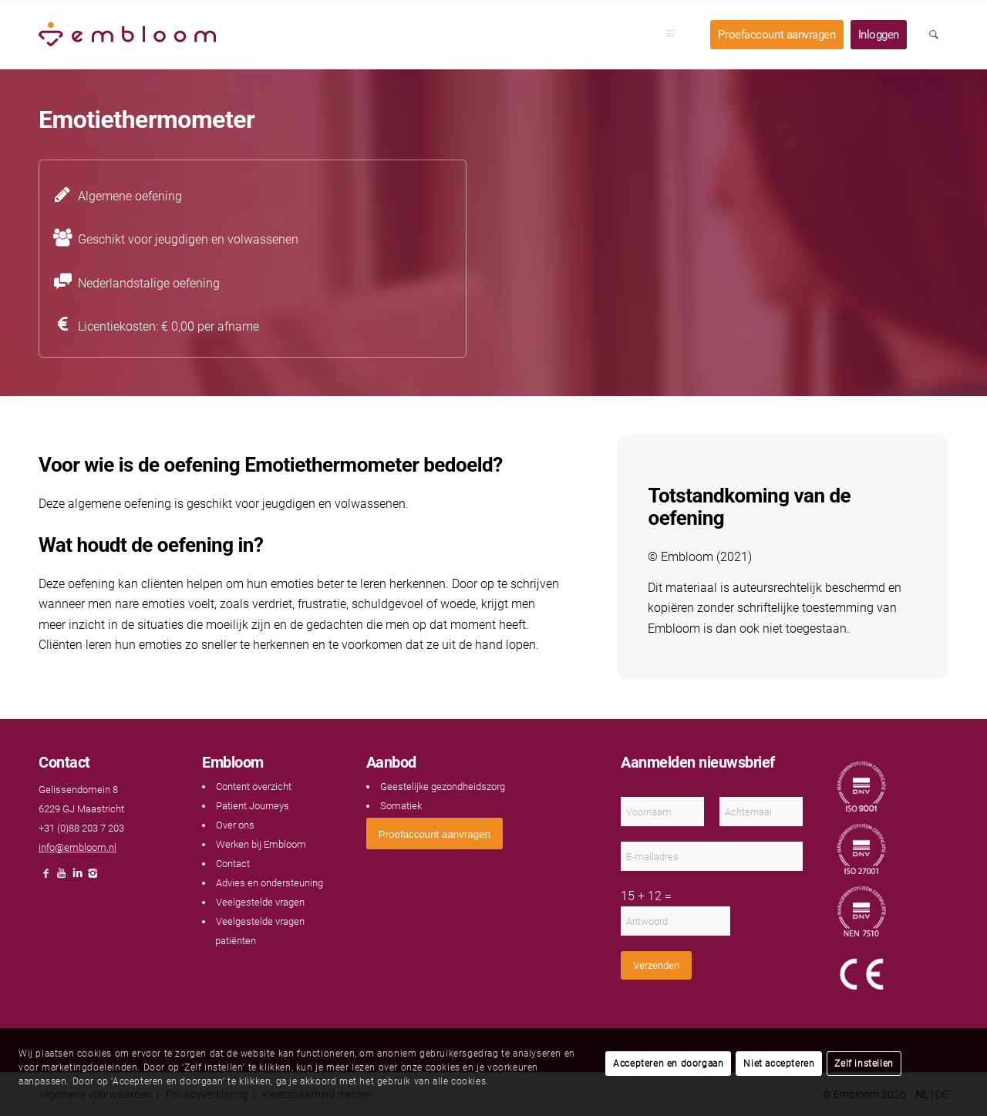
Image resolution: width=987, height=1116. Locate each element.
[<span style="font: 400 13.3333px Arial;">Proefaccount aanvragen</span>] (434, 833)
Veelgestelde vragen (260, 902)
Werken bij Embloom (261, 844)
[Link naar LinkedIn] (77, 877)
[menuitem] (675, 35)
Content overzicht (253, 786)
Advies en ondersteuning (269, 883)
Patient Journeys (252, 806)
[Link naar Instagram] (92, 877)
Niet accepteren (778, 1063)
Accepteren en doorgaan (668, 1063)
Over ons (235, 825)
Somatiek (401, 806)
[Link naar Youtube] (61, 877)
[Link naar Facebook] (46, 877)
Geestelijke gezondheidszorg (442, 786)
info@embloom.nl (77, 847)
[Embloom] (127, 35)
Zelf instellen (863, 1063)
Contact (233, 863)
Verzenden (656, 965)
